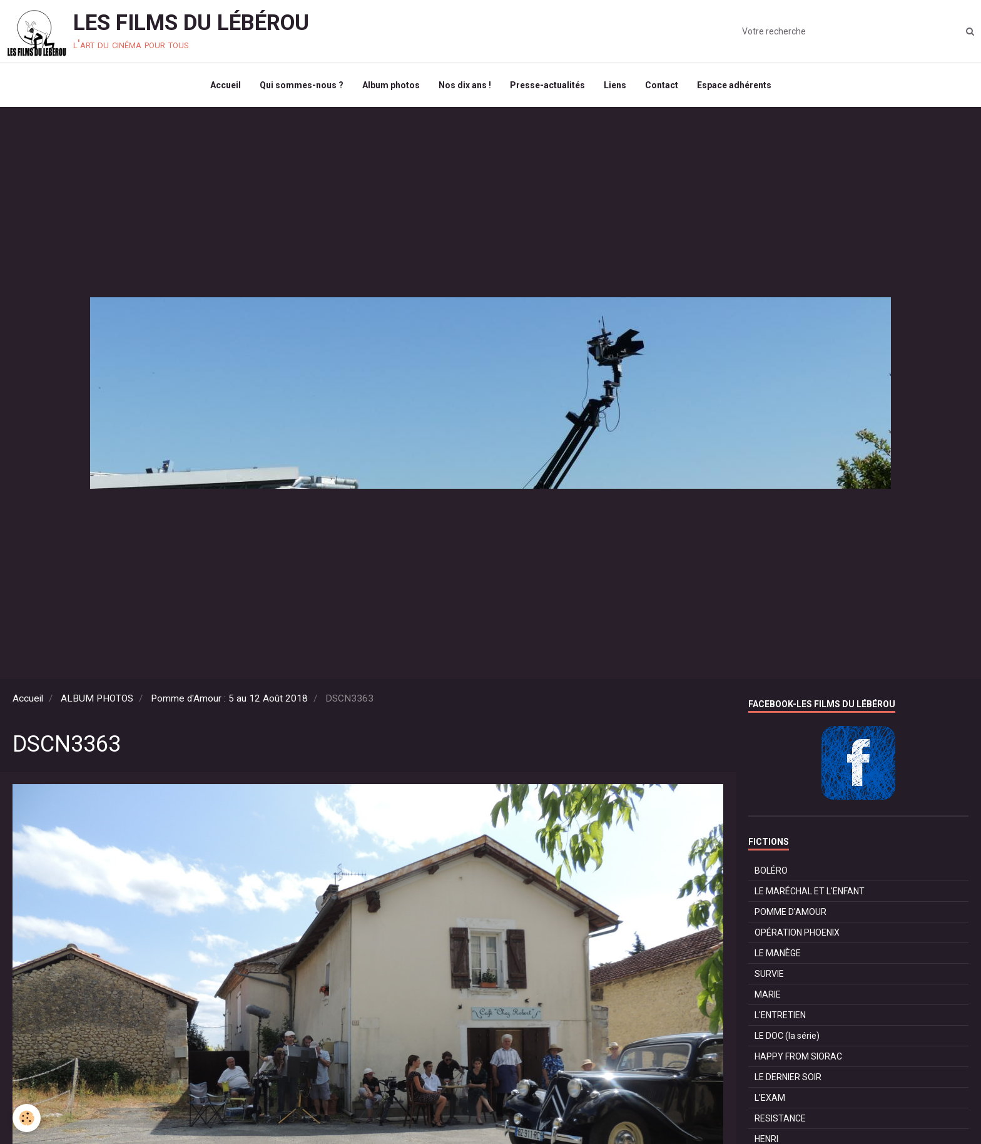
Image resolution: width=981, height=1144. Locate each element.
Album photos (391, 85)
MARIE (768, 994)
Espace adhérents (734, 85)
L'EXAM (770, 1098)
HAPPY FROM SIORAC (798, 1056)
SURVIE (769, 974)
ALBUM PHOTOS (97, 698)
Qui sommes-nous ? (301, 85)
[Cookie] (27, 1118)
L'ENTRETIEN (780, 1015)
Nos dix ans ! (465, 85)
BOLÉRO (771, 871)
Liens (615, 85)
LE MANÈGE (778, 953)
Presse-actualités (547, 85)
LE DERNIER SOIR (788, 1077)
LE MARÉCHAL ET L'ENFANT (810, 891)
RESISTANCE (780, 1118)
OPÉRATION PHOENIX (797, 932)
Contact (661, 85)
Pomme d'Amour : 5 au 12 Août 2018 (229, 698)
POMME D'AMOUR (790, 912)
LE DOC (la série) (787, 1036)
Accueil (225, 85)
